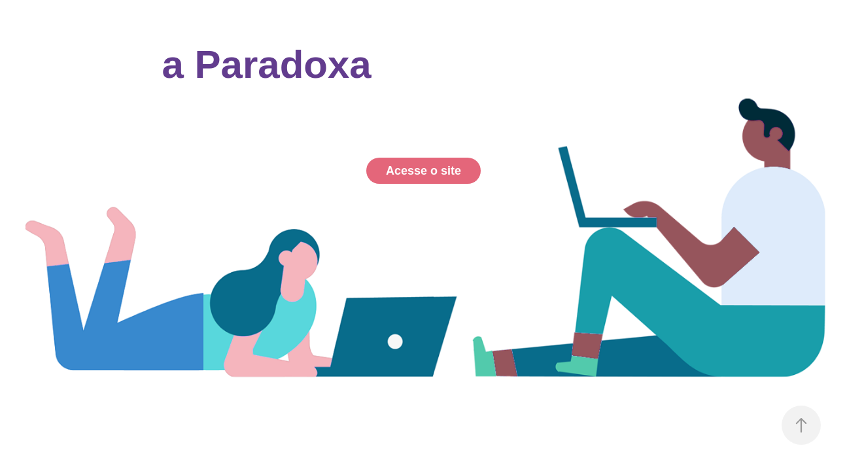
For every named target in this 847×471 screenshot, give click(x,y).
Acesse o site (423, 170)
